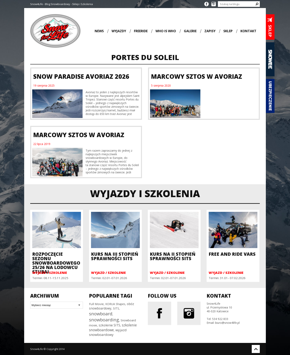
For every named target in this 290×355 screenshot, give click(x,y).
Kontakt (248, 31)
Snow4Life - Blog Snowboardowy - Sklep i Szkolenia (61, 4)
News (99, 31)
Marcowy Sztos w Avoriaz (196, 76)
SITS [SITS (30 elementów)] (116, 308)
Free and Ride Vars (232, 254)
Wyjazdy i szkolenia (145, 193)
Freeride (141, 31)
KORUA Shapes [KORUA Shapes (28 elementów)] (115, 304)
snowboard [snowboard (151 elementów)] (100, 313)
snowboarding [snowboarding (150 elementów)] (104, 320)
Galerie (190, 31)
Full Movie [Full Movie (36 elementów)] (96, 304)
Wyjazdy (119, 31)
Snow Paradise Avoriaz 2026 (81, 76)
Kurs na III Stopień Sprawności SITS (114, 256)
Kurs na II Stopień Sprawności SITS (172, 256)
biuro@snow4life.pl (227, 323)
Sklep (228, 31)
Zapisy (209, 31)
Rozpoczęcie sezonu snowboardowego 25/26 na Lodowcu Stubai (56, 263)
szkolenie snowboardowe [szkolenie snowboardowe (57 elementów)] (113, 327)
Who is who (165, 31)
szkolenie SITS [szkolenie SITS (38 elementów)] (109, 325)
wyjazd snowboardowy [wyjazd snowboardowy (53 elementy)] (108, 332)
